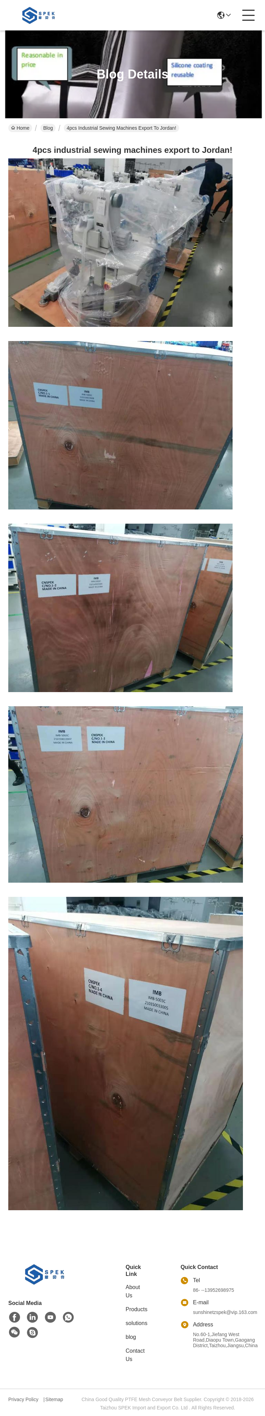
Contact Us (135, 1355)
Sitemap (54, 1399)
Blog (48, 128)
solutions (136, 1323)
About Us (133, 1291)
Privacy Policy (23, 1399)
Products (136, 1309)
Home (20, 128)
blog (131, 1337)
